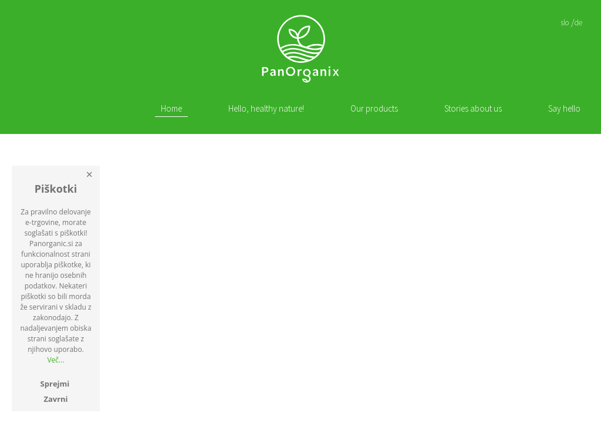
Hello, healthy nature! (266, 109)
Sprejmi (55, 383)
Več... (55, 360)
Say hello (564, 109)
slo (565, 23)
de (578, 23)
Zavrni (55, 399)
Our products (374, 109)
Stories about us (473, 109)
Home (171, 109)
